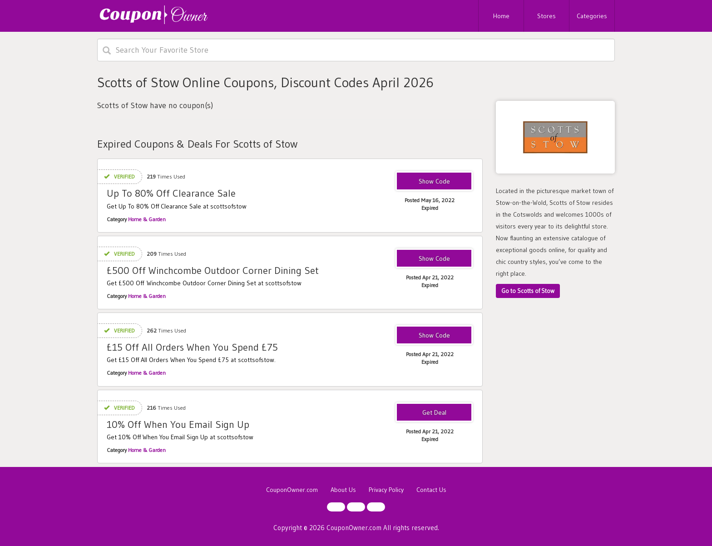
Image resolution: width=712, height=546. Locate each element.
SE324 (434, 258)
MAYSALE (434, 181)
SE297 (434, 335)
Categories (592, 16)
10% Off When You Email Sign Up (178, 424)
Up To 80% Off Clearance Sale (171, 193)
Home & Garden (147, 219)
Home (501, 16)
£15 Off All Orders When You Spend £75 (192, 347)
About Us (343, 490)
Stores (546, 16)
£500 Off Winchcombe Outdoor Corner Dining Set (213, 270)
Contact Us (431, 490)
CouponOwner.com (292, 490)
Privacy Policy (386, 490)
